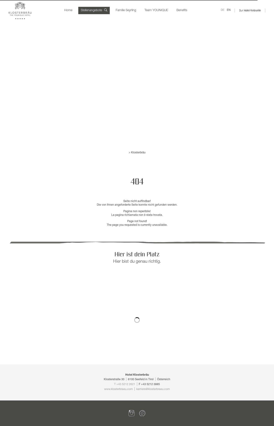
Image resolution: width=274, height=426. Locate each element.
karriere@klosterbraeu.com (153, 389)
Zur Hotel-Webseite (250, 10)
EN (229, 10)
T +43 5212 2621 (124, 384)
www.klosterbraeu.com (118, 389)
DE (222, 10)
